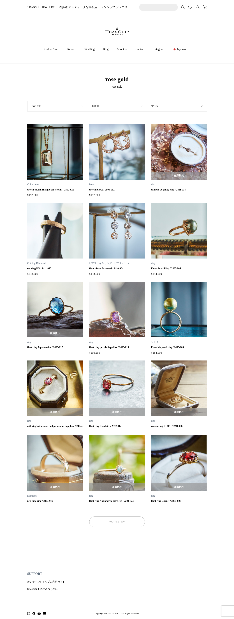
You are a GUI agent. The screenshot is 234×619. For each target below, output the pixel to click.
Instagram (158, 49)
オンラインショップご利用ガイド (46, 581)
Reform (71, 49)
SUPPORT (34, 574)
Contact (139, 49)
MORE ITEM (117, 521)
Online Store (52, 49)
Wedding (89, 49)
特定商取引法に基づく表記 (42, 589)
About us (122, 49)
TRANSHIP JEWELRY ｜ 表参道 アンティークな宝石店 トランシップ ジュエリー (78, 7)
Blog (105, 49)
